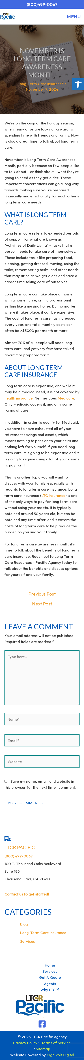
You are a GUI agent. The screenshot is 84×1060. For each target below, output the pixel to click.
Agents (50, 983)
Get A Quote (50, 977)
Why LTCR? (50, 989)
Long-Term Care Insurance (41, 83)
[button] (78, 84)
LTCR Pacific (19, 847)
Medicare (66, 398)
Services (27, 941)
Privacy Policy (25, 1042)
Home (50, 965)
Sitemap (43, 1048)
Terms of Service (56, 1042)
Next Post (42, 604)
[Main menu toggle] (73, 17)
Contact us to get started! (26, 894)
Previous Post (42, 594)
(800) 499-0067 (18, 856)
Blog (24, 924)
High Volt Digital (60, 1054)
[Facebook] (42, 1024)
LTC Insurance (53, 495)
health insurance (18, 398)
